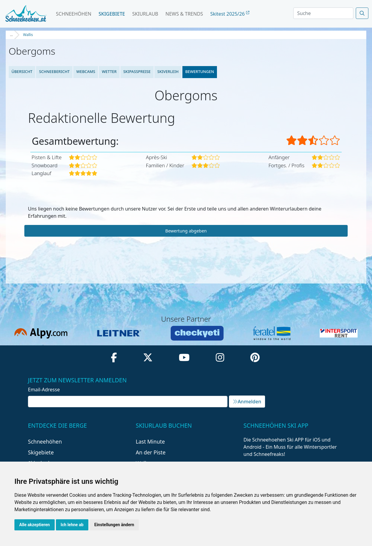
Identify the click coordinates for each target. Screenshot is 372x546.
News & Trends (184, 14)
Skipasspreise (137, 71)
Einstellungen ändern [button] (114, 524)
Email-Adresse (44, 389)
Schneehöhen (73, 14)
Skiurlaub (145, 14)
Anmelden (247, 401)
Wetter (109, 71)
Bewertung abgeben (186, 231)
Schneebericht (54, 71)
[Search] (323, 13)
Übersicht (21, 71)
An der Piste (151, 452)
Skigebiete (112, 14)
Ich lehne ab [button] (72, 524)
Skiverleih (168, 71)
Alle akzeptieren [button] (34, 524)
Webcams (85, 71)
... (11, 34)
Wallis (28, 34)
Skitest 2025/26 (229, 14)
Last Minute (150, 441)
